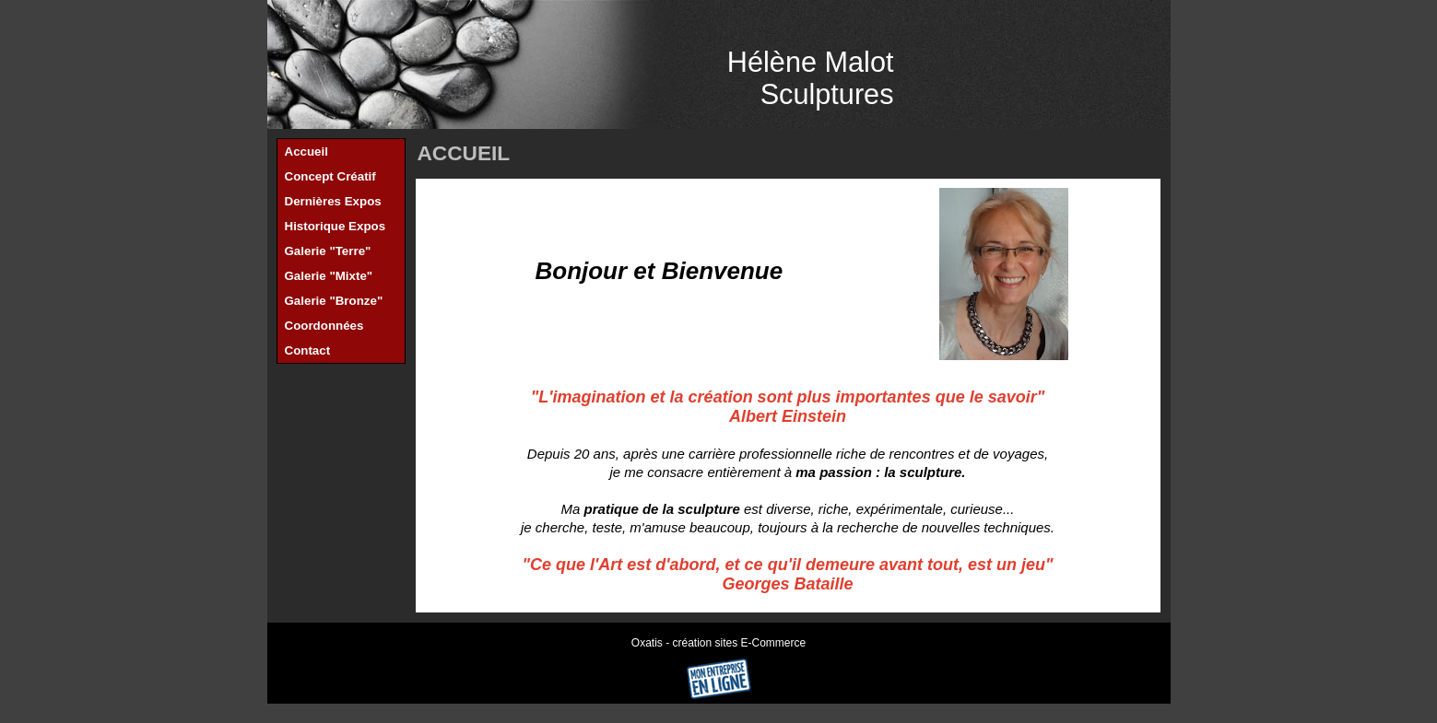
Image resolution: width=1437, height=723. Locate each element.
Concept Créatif (330, 176)
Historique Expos (335, 226)
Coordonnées (324, 325)
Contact (308, 350)
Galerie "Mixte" (329, 276)
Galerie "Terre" (328, 251)
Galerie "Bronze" (334, 301)
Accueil (306, 151)
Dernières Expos (333, 201)
